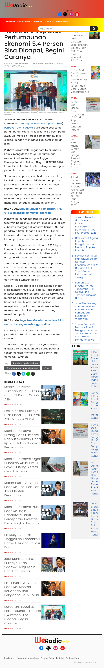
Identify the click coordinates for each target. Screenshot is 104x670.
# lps (46, 368)
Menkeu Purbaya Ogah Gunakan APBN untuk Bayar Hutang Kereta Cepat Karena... (22, 465)
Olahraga (57, 21)
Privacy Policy (47, 658)
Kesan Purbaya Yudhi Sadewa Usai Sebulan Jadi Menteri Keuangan (21, 489)
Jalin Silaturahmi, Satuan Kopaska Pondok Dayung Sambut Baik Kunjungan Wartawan (84, 311)
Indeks (66, 21)
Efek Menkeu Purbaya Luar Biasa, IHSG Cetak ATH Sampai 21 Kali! (22, 415)
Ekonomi (10, 21)
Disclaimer (9, 658)
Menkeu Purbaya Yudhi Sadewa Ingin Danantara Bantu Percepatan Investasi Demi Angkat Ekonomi (22, 515)
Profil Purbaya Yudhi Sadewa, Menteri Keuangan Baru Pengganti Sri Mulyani (21, 589)
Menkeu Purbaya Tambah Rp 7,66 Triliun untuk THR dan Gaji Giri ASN (22, 393)
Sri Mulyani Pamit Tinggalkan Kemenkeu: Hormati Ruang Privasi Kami (22, 541)
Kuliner (47, 21)
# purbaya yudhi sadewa (25, 363)
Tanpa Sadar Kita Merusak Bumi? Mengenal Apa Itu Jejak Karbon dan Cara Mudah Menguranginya (80, 81)
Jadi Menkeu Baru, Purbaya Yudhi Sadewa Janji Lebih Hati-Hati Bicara (19, 564)
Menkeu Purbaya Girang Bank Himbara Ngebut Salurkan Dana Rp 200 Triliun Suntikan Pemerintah (22, 438)
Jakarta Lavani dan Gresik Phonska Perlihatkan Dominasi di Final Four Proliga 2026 (77, 191)
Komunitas (36, 21)
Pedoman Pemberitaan (27, 658)
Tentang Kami (72, 658)
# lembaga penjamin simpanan (22, 368)
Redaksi (60, 658)
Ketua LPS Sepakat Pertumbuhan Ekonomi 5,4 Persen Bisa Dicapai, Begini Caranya (22, 614)
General (26, 21)
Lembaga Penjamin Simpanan (37, 123)
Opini (18, 21)
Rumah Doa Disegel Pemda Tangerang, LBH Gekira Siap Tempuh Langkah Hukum (77, 115)
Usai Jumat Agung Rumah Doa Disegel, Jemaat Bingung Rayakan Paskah (76, 153)
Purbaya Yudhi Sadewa (18, 127)
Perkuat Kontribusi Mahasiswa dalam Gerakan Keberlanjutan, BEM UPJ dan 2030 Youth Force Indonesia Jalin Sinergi (79, 45)
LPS (60, 123)
